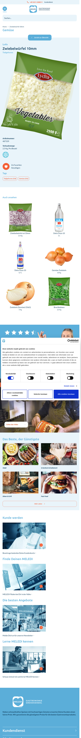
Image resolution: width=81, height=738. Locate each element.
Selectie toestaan (40, 394)
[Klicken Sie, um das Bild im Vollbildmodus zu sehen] (40, 95)
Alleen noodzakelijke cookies (15, 394)
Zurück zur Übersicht (39, 37)
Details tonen (69, 386)
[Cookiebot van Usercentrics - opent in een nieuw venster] (69, 341)
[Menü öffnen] (4, 10)
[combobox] (40, 18)
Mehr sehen (39, 504)
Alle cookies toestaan (66, 394)
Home (5, 27)
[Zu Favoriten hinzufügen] (13, 166)
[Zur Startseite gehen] (40, 9)
